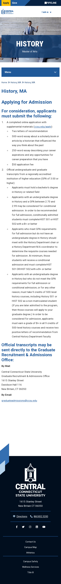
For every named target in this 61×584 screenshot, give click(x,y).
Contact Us (30, 542)
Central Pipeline (51, 3)
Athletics (30, 553)
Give (14, 2)
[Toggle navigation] (58, 11)
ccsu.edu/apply (42, 126)
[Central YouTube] (43, 527)
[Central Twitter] (23, 527)
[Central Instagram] (30, 527)
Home (4, 82)
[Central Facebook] (17, 527)
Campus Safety (30, 561)
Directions (22, 516)
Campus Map (30, 547)
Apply (6, 2)
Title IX (30, 572)
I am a (45, 12)
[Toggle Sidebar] (30, 72)
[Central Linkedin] (37, 527)
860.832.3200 (41, 516)
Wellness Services (30, 567)
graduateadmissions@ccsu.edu (19, 400)
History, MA (16, 82)
